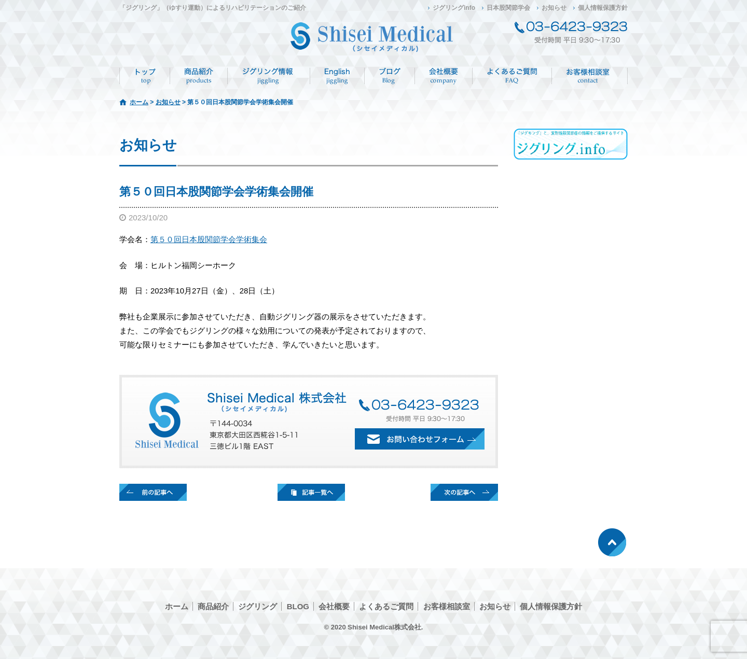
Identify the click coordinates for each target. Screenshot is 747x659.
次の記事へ (464, 492)
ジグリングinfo (454, 7)
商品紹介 (199, 76)
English (337, 76)
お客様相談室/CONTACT (590, 76)
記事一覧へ (311, 492)
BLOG (298, 606)
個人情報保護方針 (603, 7)
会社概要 (444, 76)
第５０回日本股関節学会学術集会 (208, 239)
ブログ (390, 76)
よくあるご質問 (512, 76)
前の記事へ (153, 492)
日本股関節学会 (508, 7)
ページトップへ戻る (612, 542)
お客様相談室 (446, 606)
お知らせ (554, 7)
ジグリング (269, 76)
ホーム (144, 76)
